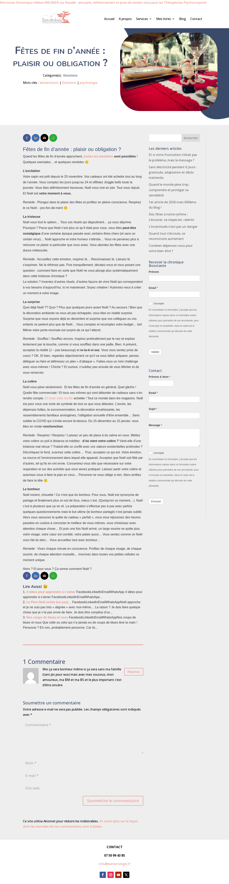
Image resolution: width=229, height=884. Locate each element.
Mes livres (163, 19)
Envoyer (156, 501)
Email (153, 287)
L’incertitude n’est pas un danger (173, 226)
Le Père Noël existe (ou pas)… (48, 602)
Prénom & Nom (159, 376)
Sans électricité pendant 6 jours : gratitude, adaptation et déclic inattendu (173, 172)
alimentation (49, 82)
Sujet (153, 408)
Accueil (109, 19)
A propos (125, 19)
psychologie (88, 82)
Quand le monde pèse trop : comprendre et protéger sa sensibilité (169, 189)
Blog (182, 19)
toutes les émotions (98, 156)
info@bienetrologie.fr (115, 864)
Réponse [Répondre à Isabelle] (131, 672)
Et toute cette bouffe (59, 398)
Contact (196, 19)
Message (155, 425)
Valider (155, 351)
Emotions (70, 75)
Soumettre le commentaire (113, 800)
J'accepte (156, 303)
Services (142, 19)
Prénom (154, 271)
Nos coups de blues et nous (47, 617)
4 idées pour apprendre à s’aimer (51, 592)
